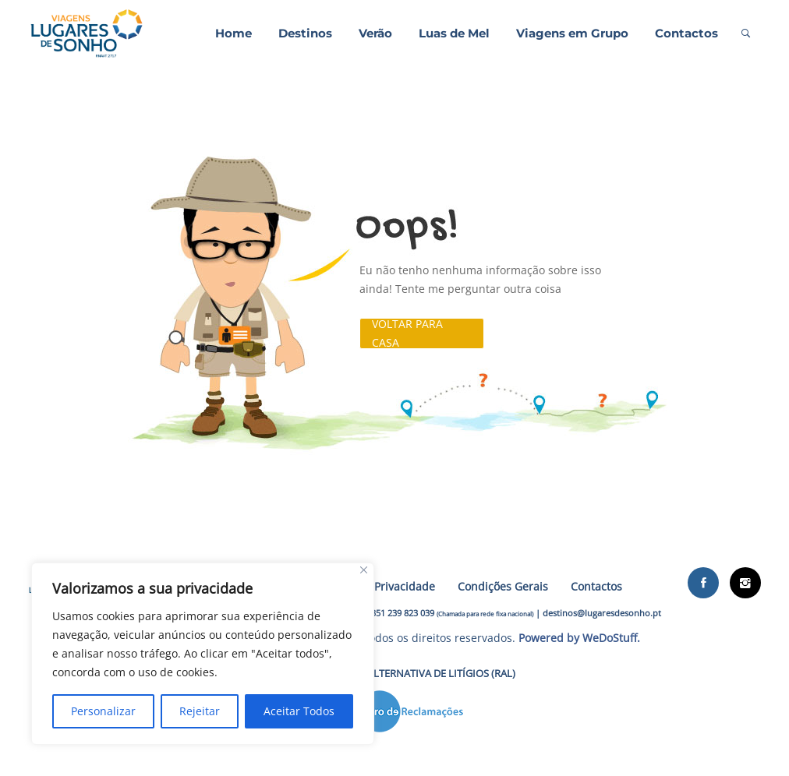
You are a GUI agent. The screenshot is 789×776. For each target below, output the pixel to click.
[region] (202, 654)
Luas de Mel (454, 33)
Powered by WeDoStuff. (579, 637)
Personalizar (103, 711)
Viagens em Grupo (572, 33)
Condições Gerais (503, 586)
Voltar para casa (407, 333)
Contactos (686, 33)
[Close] (363, 569)
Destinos (305, 33)
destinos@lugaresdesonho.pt (602, 613)
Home (233, 33)
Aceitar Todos (299, 711)
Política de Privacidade (376, 586)
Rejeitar (199, 711)
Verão (375, 33)
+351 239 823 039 (400, 613)
